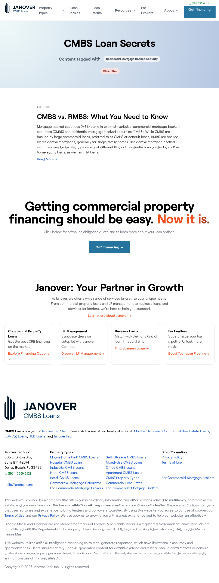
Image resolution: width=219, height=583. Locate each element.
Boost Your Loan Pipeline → (189, 353)
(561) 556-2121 (198, 3)
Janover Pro (62, 436)
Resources (123, 10)
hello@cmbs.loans (18, 484)
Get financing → (199, 12)
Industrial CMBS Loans (67, 467)
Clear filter (110, 71)
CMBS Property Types (122, 477)
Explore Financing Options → (28, 356)
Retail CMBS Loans (64, 477)
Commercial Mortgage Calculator (75, 482)
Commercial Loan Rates (124, 482)
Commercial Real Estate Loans (185, 431)
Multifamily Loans (147, 431)
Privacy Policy (172, 457)
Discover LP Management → (82, 353)
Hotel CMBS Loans (64, 472)
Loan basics (75, 10)
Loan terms (97, 10)
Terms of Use (172, 462)
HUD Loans (37, 436)
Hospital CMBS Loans (66, 462)
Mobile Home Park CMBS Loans (74, 457)
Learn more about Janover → (109, 315)
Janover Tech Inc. (55, 431)
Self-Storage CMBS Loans (126, 457)
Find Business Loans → (132, 348)
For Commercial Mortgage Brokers (76, 488)
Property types (45, 10)
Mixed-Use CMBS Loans (124, 462)
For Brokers (147, 10)
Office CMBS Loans (120, 467)
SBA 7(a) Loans (15, 436)
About (169, 10)
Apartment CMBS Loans (124, 472)
